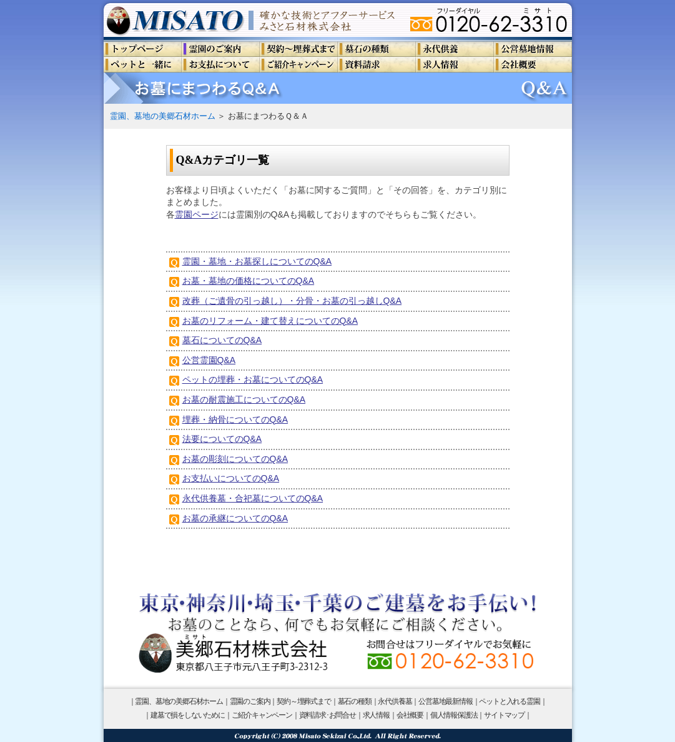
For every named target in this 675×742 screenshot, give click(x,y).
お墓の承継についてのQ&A (235, 518)
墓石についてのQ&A (222, 340)
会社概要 (410, 715)
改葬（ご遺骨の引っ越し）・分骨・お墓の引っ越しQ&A (292, 301)
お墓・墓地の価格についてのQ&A (248, 281)
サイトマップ (504, 715)
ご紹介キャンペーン (262, 715)
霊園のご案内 (250, 701)
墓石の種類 (355, 701)
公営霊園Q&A (209, 360)
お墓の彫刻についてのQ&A (235, 459)
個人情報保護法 (454, 715)
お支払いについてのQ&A (231, 478)
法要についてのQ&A (222, 439)
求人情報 (376, 715)
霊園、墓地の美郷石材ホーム (162, 116)
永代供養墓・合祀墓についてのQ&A (252, 498)
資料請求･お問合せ (327, 715)
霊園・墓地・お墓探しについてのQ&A (257, 261)
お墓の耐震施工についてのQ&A (244, 399)
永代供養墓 (394, 701)
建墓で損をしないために (187, 715)
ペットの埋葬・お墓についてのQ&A (252, 379)
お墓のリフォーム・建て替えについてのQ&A (270, 321)
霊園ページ (197, 214)
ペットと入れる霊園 (509, 701)
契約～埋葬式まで (303, 701)
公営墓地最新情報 (445, 701)
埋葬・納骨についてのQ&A (235, 419)
